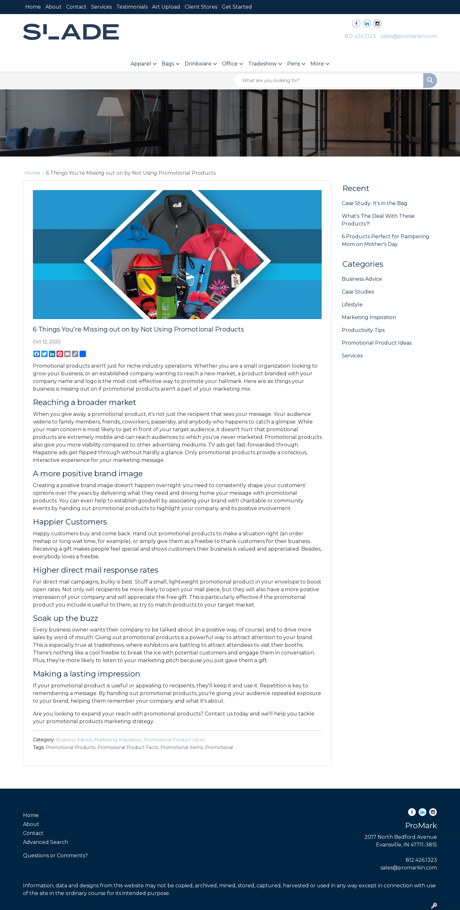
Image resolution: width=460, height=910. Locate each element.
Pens (293, 64)
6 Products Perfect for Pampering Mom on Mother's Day (385, 240)
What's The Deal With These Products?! (378, 220)
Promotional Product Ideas (174, 740)
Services (101, 7)
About (53, 7)
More (317, 64)
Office (230, 64)
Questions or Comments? (55, 856)
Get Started (237, 7)
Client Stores (201, 7)
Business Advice (74, 740)
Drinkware (198, 64)
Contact (76, 7)
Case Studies (358, 292)
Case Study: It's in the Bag (374, 203)
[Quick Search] (329, 80)
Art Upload (166, 7)
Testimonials (132, 7)
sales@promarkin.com (408, 36)
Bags (168, 64)
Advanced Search (45, 842)
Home (33, 7)
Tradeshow (262, 64)
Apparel (141, 64)
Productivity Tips (363, 330)
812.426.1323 (360, 36)
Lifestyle (352, 305)
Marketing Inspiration (118, 740)
